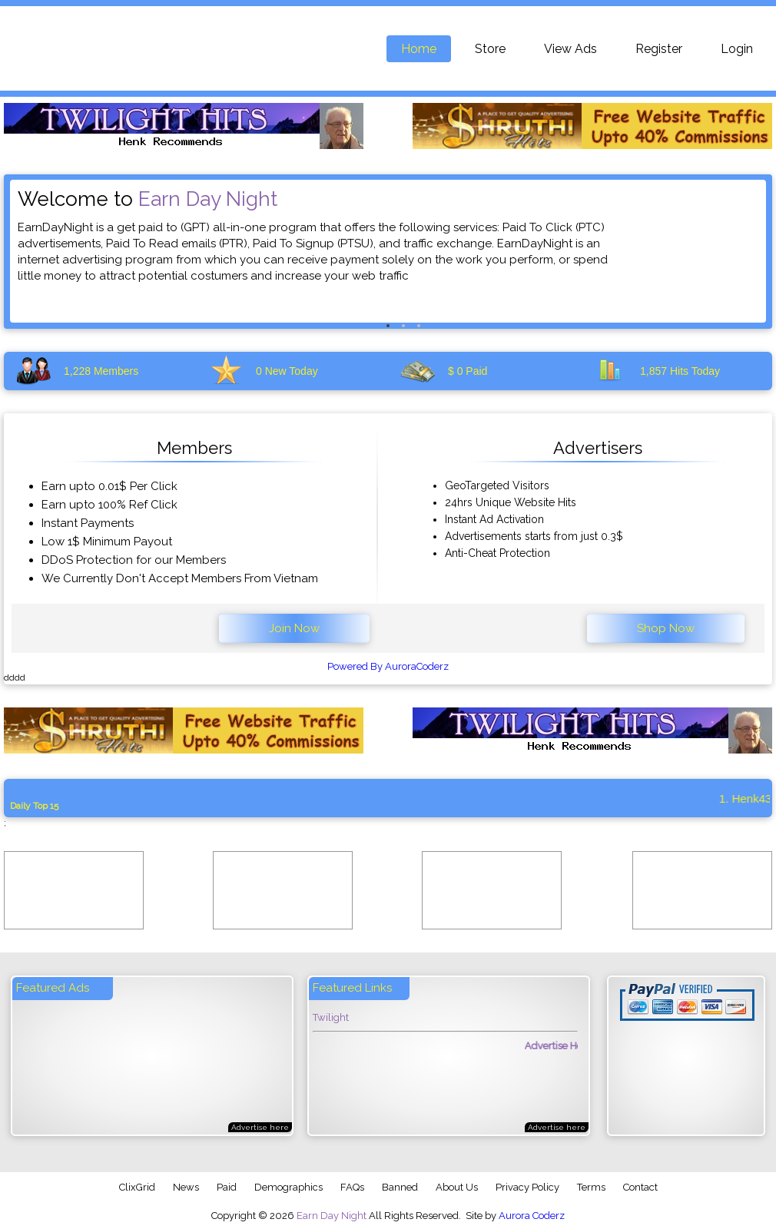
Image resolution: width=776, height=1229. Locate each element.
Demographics (288, 1187)
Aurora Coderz (532, 1215)
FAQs (352, 1187)
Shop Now (666, 628)
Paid (227, 1187)
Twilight (331, 1017)
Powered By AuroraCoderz (388, 666)
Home (418, 48)
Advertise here (260, 1127)
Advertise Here (565, 1046)
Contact (640, 1187)
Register (658, 48)
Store (490, 48)
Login (737, 48)
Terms (591, 1187)
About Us (457, 1187)
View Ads (570, 48)
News (186, 1187)
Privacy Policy (527, 1187)
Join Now (294, 628)
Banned (400, 1187)
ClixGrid (137, 1187)
